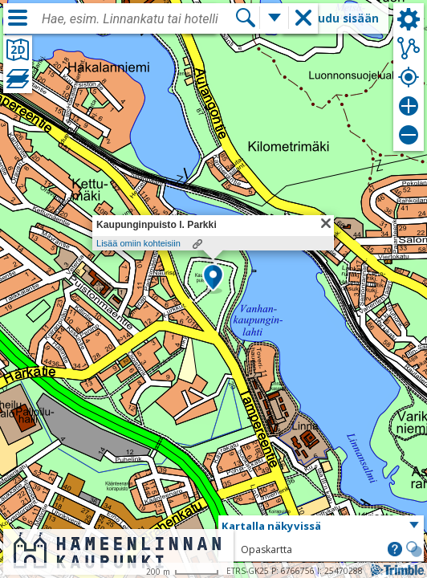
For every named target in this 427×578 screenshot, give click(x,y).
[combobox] (138, 19)
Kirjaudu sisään (335, 18)
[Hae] (245, 18)
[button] (213, 278)
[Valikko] (18, 18)
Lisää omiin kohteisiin (138, 243)
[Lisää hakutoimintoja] (274, 18)
